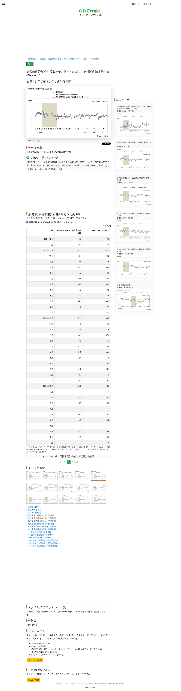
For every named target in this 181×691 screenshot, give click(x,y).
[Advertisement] (90, 34)
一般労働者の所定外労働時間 (41, 537)
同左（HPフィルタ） (67, 222)
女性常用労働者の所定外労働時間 (42, 529)
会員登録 (147, 4)
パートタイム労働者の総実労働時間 (44, 540)
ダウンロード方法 (33, 141)
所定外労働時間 (34, 513)
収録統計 (59, 683)
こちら (102, 611)
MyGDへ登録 (33, 680)
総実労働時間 (33, 507)
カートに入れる (35, 660)
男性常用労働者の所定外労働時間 (42, 521)
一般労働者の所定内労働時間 (41, 535)
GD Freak (89, 11)
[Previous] (60, 462)
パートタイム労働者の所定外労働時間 (44, 546)
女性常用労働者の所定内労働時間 (42, 526)
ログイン (135, 4)
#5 (29, 64)
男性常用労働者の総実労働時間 (41, 515)
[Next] (76, 462)
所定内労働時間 (34, 510)
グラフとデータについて (72, 683)
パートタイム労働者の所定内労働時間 (44, 543)
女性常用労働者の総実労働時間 (41, 524)
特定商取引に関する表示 (107, 683)
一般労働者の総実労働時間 (40, 532)
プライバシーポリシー (89, 683)
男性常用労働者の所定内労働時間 (41, 222)
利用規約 (120, 683)
